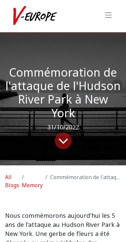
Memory (32, 185)
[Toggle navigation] (108, 16)
